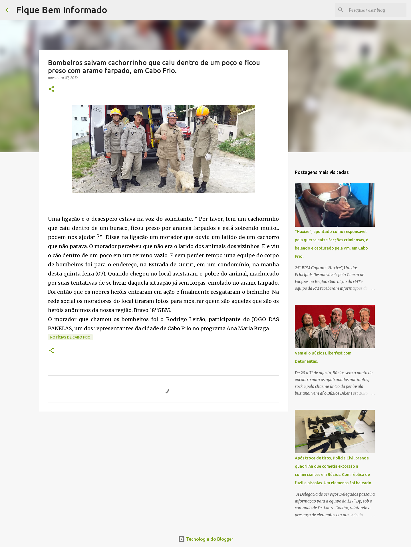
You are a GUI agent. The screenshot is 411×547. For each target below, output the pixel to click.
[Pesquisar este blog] (376, 10)
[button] (51, 89)
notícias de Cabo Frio (70, 337)
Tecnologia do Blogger (205, 539)
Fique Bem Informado (61, 10)
